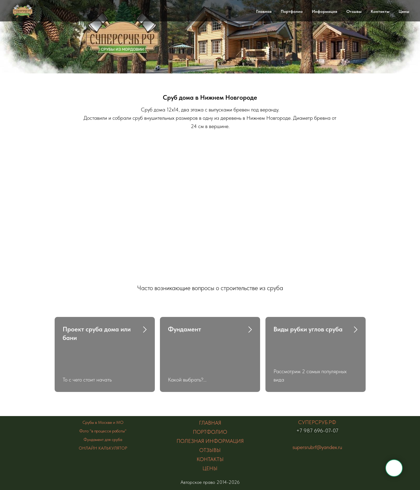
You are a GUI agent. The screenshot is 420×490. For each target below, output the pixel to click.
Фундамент (184, 329)
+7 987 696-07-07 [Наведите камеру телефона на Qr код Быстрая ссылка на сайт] (317, 430)
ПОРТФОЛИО (210, 432)
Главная (264, 11)
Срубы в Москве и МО (102, 422)
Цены (404, 11)
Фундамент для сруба (103, 439)
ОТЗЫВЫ (210, 450)
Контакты (380, 11)
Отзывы (354, 11)
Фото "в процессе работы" (102, 430)
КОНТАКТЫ (210, 459)
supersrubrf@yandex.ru (317, 447)
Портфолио (292, 11)
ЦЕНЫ (210, 468)
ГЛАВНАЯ (210, 423)
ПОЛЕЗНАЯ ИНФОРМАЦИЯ (210, 441)
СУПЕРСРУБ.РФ (317, 422)
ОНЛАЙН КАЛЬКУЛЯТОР (103, 448)
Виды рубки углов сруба (308, 329)
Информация (324, 11)
